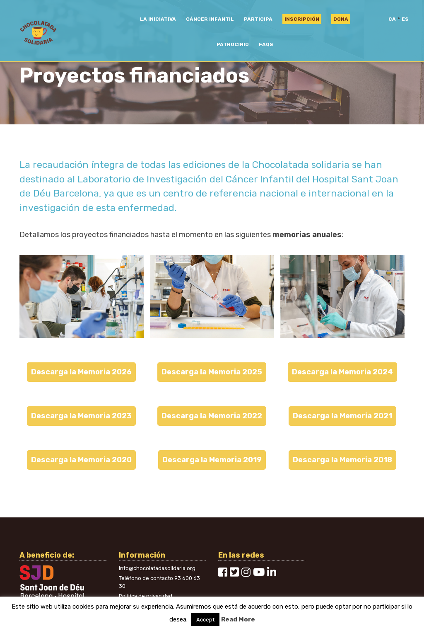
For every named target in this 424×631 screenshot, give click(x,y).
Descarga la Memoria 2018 (342, 459)
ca (392, 19)
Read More (238, 619)
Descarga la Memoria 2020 (81, 459)
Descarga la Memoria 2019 (212, 459)
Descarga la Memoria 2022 (211, 415)
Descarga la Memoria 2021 (342, 415)
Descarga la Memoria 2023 (81, 415)
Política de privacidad (145, 596)
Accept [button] (205, 619)
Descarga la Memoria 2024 (342, 371)
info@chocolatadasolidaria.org (157, 568)
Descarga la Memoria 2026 (81, 371)
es (405, 19)
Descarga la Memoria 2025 (211, 371)
